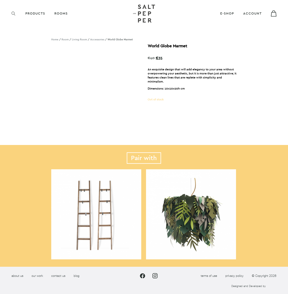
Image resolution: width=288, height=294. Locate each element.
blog (76, 276)
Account (252, 13)
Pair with (144, 158)
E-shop (227, 13)
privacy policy (234, 276)
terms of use (209, 276)
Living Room (79, 39)
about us (17, 276)
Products (35, 13)
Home (54, 39)
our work (37, 276)
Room (65, 39)
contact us (58, 276)
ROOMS (61, 13)
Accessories (97, 39)
